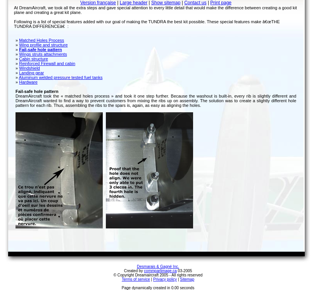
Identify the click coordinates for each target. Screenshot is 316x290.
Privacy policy (165, 279)
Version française (98, 2)
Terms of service (136, 279)
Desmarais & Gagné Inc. (158, 266)
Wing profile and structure (43, 45)
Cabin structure (33, 59)
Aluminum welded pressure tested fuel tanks (61, 77)
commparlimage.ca (160, 271)
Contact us (195, 2)
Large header (133, 2)
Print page (220, 2)
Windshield (29, 68)
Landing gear (31, 72)
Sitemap (187, 279)
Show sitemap (165, 2)
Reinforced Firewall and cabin (47, 63)
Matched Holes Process (41, 40)
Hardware (28, 82)
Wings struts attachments (43, 54)
